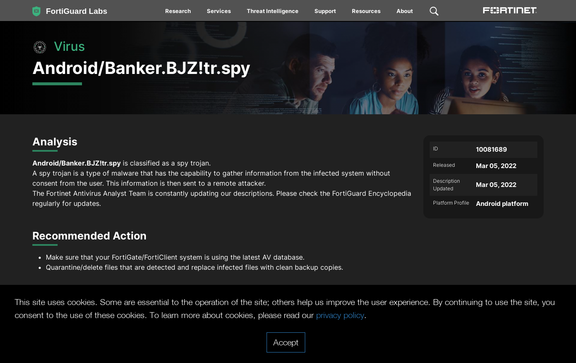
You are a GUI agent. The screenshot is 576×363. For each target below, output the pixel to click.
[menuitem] (178, 12)
